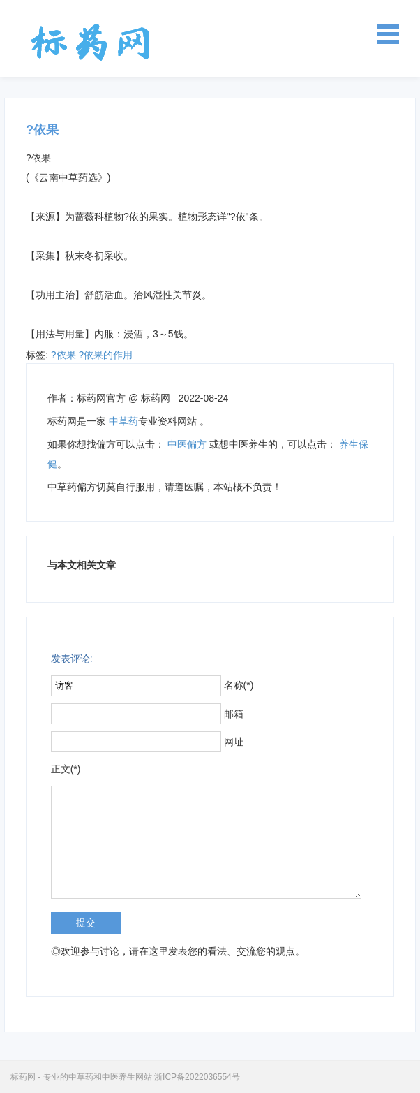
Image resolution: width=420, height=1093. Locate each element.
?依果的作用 (105, 354)
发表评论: (72, 658)
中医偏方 (187, 444)
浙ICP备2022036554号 (197, 1077)
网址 (233, 741)
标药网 (90, 42)
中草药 (123, 421)
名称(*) (239, 685)
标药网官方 (101, 398)
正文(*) (66, 769)
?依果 (63, 354)
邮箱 (233, 713)
